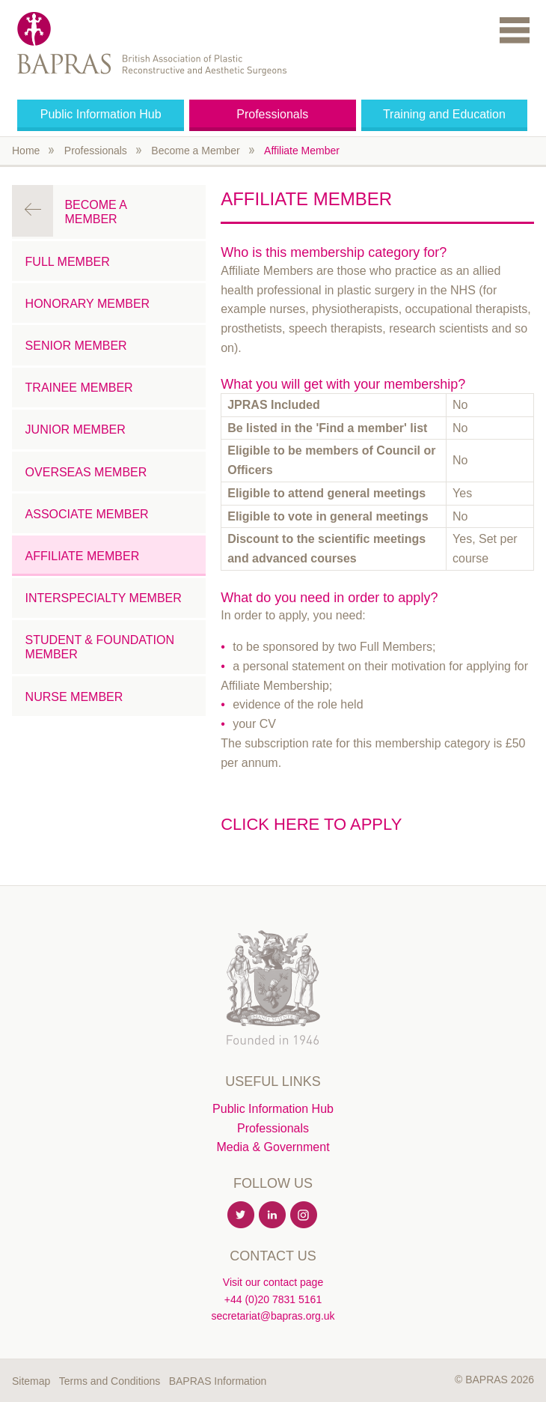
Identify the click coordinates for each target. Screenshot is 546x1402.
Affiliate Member (302, 151)
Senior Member (76, 345)
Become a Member (195, 151)
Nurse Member (74, 697)
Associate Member (87, 514)
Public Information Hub (101, 114)
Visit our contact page (273, 1282)
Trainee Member (79, 387)
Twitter (241, 1215)
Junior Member (75, 429)
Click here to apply (311, 824)
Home (26, 151)
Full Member (67, 261)
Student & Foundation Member (99, 647)
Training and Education (444, 114)
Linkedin (273, 1215)
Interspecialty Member (103, 598)
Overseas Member (86, 472)
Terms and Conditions (109, 1381)
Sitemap (31, 1381)
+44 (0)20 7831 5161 (273, 1299)
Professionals (272, 114)
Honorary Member (87, 303)
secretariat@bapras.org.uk (272, 1316)
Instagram (304, 1215)
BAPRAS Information (218, 1381)
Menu (515, 29)
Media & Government (272, 1147)
